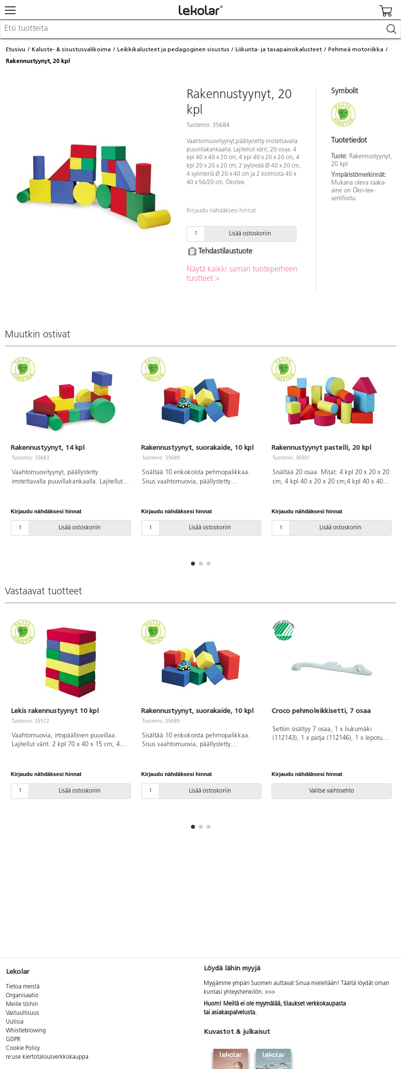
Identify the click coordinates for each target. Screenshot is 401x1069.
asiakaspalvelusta (233, 1013)
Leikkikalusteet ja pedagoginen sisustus (173, 49)
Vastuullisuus (22, 1013)
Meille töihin (22, 1004)
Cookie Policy (23, 1048)
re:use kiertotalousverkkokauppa (47, 1057)
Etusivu (15, 49)
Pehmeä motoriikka (355, 49)
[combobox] (200, 29)
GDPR (13, 1040)
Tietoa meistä (23, 987)
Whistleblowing (26, 1031)
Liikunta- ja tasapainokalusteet (278, 49)
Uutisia (14, 1022)
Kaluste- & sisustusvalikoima (71, 49)
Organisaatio (22, 996)
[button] (193, 564)
